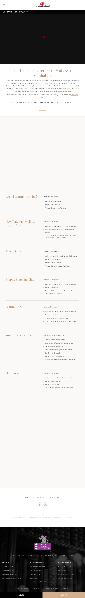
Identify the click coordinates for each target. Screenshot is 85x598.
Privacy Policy (68, 517)
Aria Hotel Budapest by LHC (38, 566)
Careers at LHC (37, 588)
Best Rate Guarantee (23, 588)
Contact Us (65, 588)
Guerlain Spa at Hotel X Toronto (67, 574)
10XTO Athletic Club (63, 570)
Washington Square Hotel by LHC (11, 578)
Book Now (64, 595)
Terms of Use (46, 517)
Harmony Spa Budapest (36, 570)
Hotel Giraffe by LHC (8, 570)
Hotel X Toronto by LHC (64, 566)
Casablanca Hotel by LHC (9, 574)
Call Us (21, 595)
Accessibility (57, 517)
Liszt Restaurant (34, 578)
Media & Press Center (52, 588)
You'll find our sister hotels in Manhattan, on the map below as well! (42, 102)
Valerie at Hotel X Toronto (65, 578)
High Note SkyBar (35, 574)
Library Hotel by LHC (8, 566)
